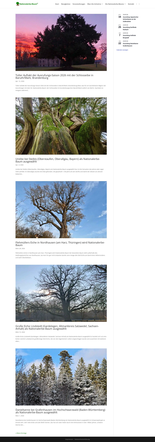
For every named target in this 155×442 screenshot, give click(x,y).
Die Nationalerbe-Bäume (114, 4)
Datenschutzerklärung (82, 439)
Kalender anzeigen (122, 50)
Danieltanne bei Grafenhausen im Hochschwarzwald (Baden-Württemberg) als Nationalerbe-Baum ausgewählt (60, 411)
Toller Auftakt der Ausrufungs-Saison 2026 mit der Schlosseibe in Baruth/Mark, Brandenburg (54, 76)
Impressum (69, 439)
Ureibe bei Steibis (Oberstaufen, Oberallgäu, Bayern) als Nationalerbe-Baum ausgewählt (58, 160)
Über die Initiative (94, 4)
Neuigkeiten (65, 4)
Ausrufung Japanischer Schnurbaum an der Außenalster (130, 19)
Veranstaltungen (79, 4)
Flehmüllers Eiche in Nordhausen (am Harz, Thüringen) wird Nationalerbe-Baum (60, 244)
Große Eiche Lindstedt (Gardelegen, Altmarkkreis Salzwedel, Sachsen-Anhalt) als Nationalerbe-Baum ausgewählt (57, 327)
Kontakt (131, 4)
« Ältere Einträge (21, 433)
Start (57, 4)
